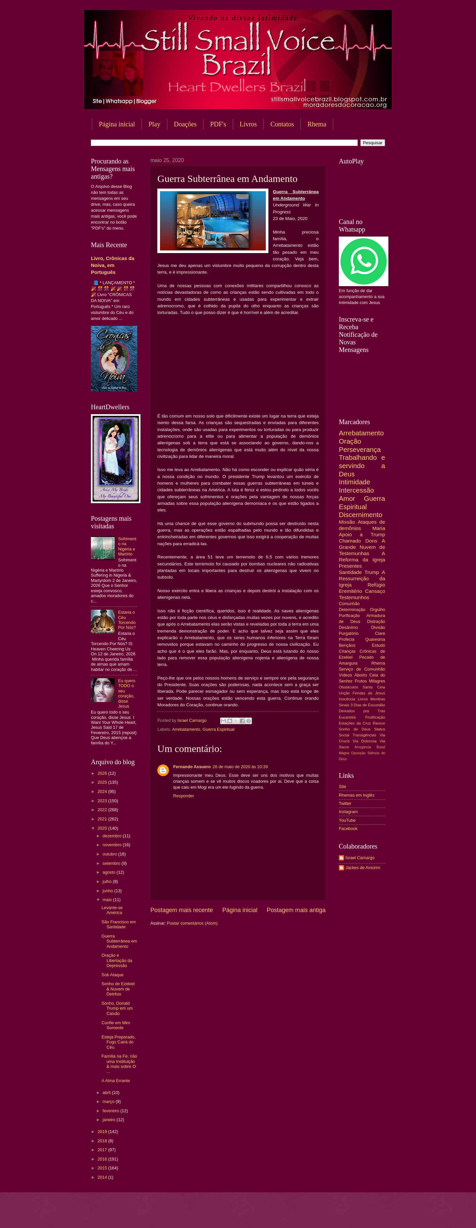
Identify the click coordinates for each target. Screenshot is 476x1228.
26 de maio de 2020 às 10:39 (240, 766)
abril (107, 1092)
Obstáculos (348, 687)
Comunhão (349, 603)
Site (342, 786)
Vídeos (345, 675)
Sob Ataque (112, 974)
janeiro (109, 1119)
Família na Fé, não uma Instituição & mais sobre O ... (119, 1064)
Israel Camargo (360, 857)
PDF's (218, 124)
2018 (103, 1140)
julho (107, 881)
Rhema (316, 124)
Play (154, 124)
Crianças (347, 651)
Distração (376, 621)
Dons (371, 541)
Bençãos (347, 645)
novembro (112, 844)
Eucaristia (347, 717)
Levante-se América (112, 910)
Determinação (352, 609)
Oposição (358, 753)
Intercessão (356, 490)
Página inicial (117, 124)
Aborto (360, 675)
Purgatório (348, 633)
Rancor (379, 723)
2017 (103, 1149)
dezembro (112, 835)
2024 (103, 791)
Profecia (346, 639)
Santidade (350, 572)
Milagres (377, 681)
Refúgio (376, 585)
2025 (103, 782)
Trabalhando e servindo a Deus (362, 465)
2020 (103, 828)
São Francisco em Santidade (118, 924)
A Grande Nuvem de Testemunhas (362, 547)
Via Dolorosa (365, 741)
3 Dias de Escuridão (367, 705)
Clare (380, 633)
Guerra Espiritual (219, 729)
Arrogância (363, 747)
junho (108, 890)
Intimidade (354, 482)
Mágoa (344, 753)
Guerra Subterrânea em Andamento (119, 941)
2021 (103, 818)
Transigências (365, 735)
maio (107, 899)
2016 (103, 1159)
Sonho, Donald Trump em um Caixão (117, 1008)
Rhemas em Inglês (356, 795)
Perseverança (360, 449)
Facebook (348, 828)
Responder (183, 795)
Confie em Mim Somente (115, 1025)
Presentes (350, 566)
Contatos (282, 124)
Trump (372, 572)
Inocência (347, 699)
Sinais (344, 705)
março (108, 1101)
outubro (110, 854)
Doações (185, 124)
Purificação (349, 615)
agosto (109, 872)
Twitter (345, 803)
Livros (248, 124)
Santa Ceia (374, 687)
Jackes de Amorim (362, 867)
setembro (111, 863)
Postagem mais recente (181, 910)
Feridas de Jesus (369, 693)
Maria (378, 528)
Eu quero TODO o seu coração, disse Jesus (126, 693)
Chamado (350, 541)
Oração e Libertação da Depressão (116, 960)
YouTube (347, 820)
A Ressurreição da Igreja (362, 578)
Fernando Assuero (192, 766)
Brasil (381, 747)
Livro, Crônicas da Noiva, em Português (112, 265)
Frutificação (375, 717)
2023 (103, 800)
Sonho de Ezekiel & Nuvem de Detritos (118, 988)
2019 (103, 1131)
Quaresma (375, 639)
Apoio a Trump (362, 534)
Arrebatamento (186, 729)
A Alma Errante (115, 1080)
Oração (350, 441)
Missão (347, 522)
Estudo (378, 645)
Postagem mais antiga (296, 910)
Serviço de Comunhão (362, 669)
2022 (103, 809)
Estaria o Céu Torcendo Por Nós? (127, 620)
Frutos (361, 681)
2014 (103, 1177)
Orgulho (377, 609)
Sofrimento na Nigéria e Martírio (127, 546)
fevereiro (111, 1110)
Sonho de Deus (355, 729)
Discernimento (360, 514)
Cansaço (375, 591)
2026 (103, 773)
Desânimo (348, 627)
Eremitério (350, 591)
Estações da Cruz (355, 723)
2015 (103, 1167)
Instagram (348, 811)
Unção (344, 693)
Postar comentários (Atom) (192, 923)
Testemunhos (354, 597)
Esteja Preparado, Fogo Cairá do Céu (118, 1042)
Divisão (378, 627)
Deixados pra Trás (362, 711)
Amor (347, 498)
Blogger (291, 1214)
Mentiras (378, 699)
